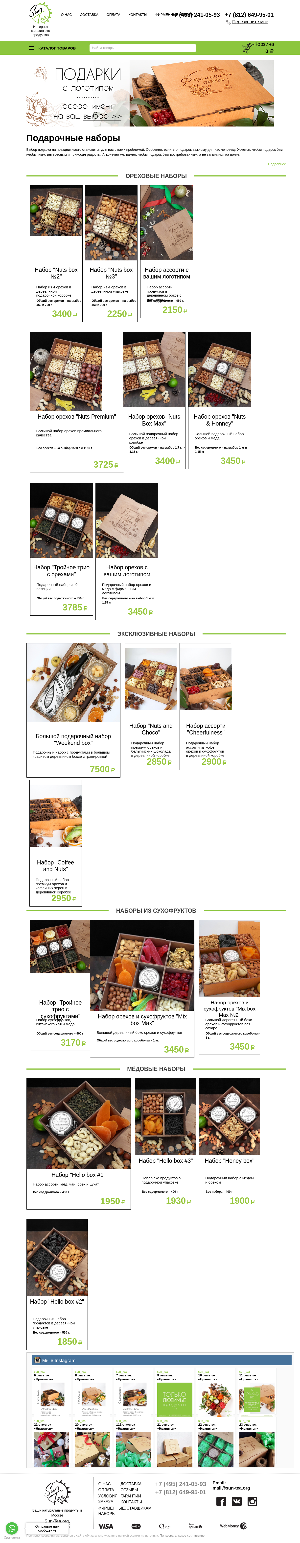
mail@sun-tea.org (231, 1488)
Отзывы (129, 1490)
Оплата (113, 15)
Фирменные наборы (109, 1511)
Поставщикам (132, 1508)
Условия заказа (108, 1499)
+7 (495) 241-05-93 (195, 15)
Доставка (89, 15)
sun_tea (39, 1371)
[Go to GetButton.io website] (12, 1538)
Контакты (138, 15)
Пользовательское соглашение (182, 1535)
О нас (66, 15)
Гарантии (131, 1496)
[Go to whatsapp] (12, 1528)
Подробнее (277, 164)
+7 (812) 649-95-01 (249, 15)
